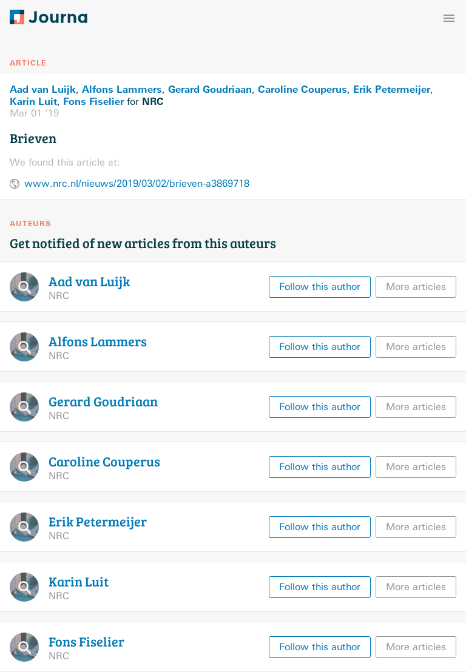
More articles (416, 286)
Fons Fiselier (93, 101)
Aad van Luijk (43, 89)
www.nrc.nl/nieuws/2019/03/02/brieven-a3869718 (136, 183)
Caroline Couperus (302, 89)
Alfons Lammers (122, 89)
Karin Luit (33, 101)
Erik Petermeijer (391, 89)
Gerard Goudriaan (210, 89)
